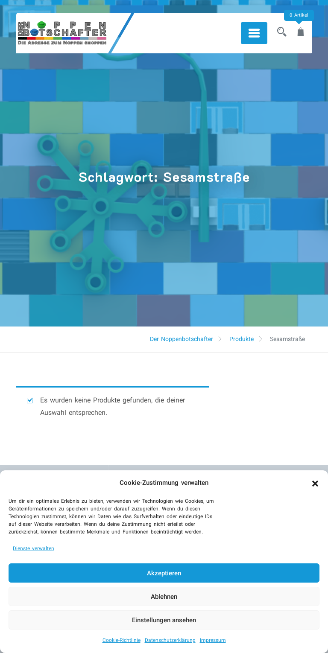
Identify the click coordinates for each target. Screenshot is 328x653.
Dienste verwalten (33, 548)
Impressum (213, 640)
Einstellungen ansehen (164, 620)
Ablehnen (164, 597)
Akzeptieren (164, 573)
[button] (315, 482)
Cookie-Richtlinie (121, 640)
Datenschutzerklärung (170, 640)
